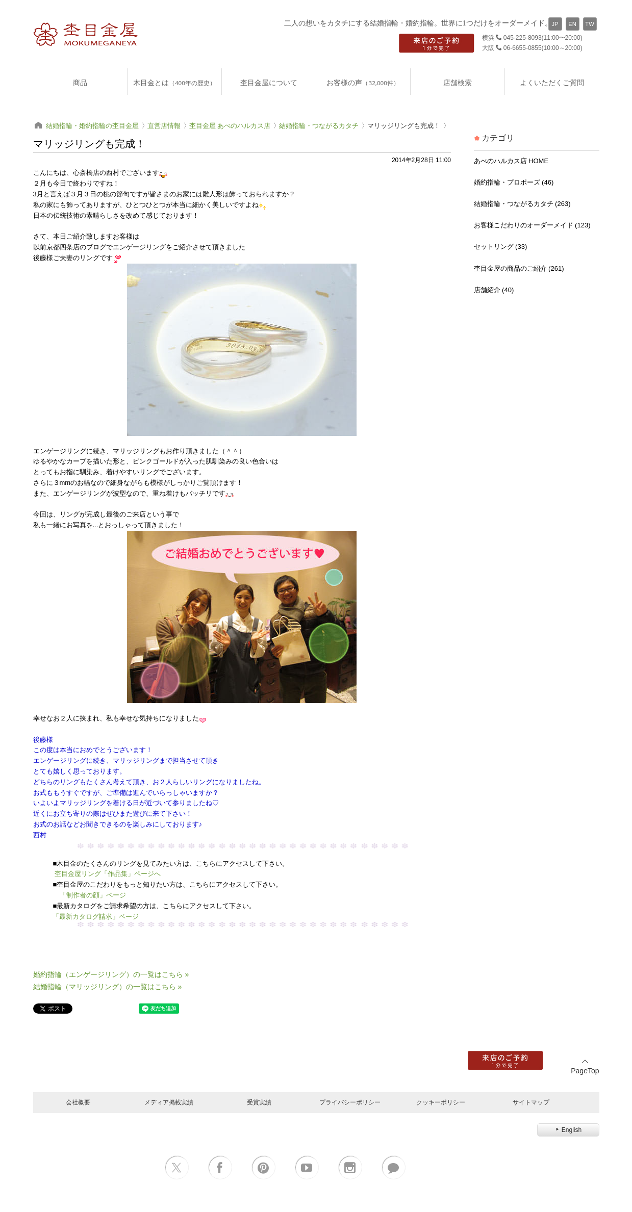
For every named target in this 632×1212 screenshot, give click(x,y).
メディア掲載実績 (168, 1102)
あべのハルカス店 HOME (511, 161)
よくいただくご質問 (552, 82)
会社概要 (78, 1102)
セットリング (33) (500, 246)
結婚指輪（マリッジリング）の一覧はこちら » (107, 987)
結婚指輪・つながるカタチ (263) (522, 204)
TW (589, 24)
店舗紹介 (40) (494, 290)
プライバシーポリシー (350, 1102)
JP (554, 24)
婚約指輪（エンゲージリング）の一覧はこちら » (111, 974)
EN (572, 24)
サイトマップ (531, 1102)
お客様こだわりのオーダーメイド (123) (532, 225)
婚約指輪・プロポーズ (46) (514, 182)
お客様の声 (362, 82)
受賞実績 (259, 1102)
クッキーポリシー (440, 1102)
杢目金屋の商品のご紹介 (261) (519, 268)
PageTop (585, 1066)
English (568, 1129)
